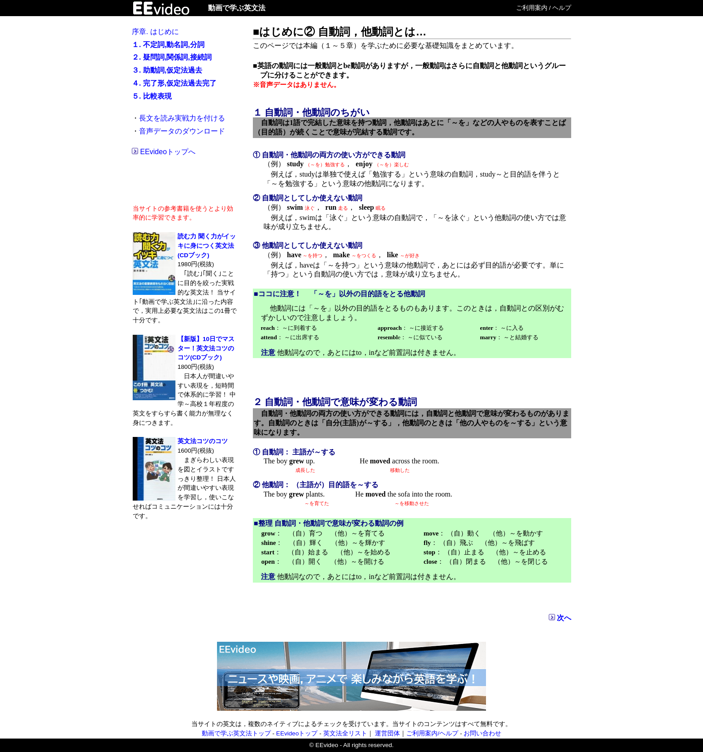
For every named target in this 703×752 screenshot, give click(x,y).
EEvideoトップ (297, 733)
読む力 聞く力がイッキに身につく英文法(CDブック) (207, 246)
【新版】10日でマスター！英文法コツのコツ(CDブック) (206, 348)
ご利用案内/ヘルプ (432, 733)
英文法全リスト (345, 733)
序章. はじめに (155, 31)
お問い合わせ (482, 733)
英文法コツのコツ (203, 441)
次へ (564, 618)
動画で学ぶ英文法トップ (236, 733)
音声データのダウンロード (182, 131)
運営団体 (387, 733)
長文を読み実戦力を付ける (182, 118)
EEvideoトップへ (167, 152)
